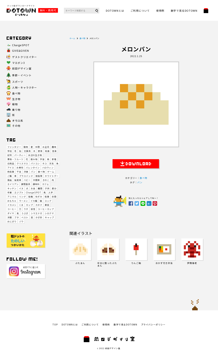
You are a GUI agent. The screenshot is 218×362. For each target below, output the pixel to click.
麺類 (40, 188)
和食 (47, 151)
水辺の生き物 (35, 155)
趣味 (54, 146)
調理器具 (25, 184)
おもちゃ (12, 200)
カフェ (45, 184)
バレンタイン (33, 167)
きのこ (45, 180)
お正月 (45, 146)
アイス (10, 167)
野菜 (40, 151)
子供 (47, 188)
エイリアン (13, 184)
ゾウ (21, 221)
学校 (9, 151)
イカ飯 (34, 200)
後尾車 (17, 180)
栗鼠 (47, 204)
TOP (55, 324)
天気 (51, 163)
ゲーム (50, 171)
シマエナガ (36, 213)
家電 (54, 159)
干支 (19, 171)
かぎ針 (39, 217)
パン (33, 171)
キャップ (49, 217)
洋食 (26, 171)
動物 (26, 146)
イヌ (21, 188)
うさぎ (24, 213)
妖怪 (33, 209)
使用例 (160, 10)
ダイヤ (10, 213)
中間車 (36, 180)
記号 (9, 155)
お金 (33, 188)
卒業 (9, 192)
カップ (29, 204)
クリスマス (22, 163)
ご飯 (9, 175)
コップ (48, 200)
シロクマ (49, 213)
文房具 (27, 151)
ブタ (16, 217)
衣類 (54, 196)
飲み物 (34, 159)
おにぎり (12, 221)
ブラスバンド (26, 175)
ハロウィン (48, 167)
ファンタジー (14, 146)
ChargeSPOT (33, 192)
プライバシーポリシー (153, 324)
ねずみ (38, 196)
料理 (37, 146)
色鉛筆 (10, 171)
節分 (54, 188)
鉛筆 (47, 196)
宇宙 (42, 159)
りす (26, 209)
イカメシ (12, 204)
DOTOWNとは (115, 10)
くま (21, 204)
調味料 (36, 184)
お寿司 (20, 167)
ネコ (44, 163)
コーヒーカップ (46, 209)
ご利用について (140, 10)
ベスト (24, 217)
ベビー (27, 180)
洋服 (9, 217)
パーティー (20, 155)
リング (22, 196)
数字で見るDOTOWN (184, 10)
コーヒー (12, 209)
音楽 (54, 151)
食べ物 (41, 171)
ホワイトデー (52, 175)
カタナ (38, 204)
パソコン (35, 163)
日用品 (10, 163)
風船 (9, 180)
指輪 (30, 196)
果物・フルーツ (15, 159)
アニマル (12, 196)
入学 (50, 192)
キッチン (12, 188)
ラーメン (23, 200)
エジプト (18, 192)
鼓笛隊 (39, 175)
